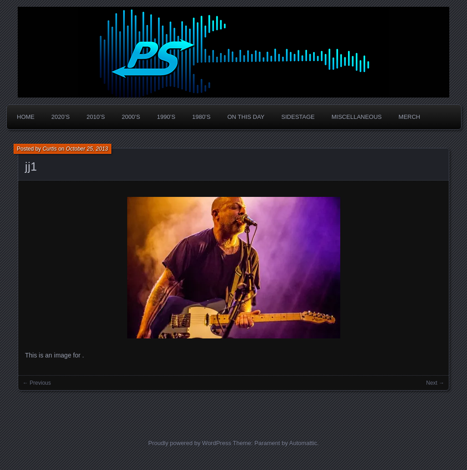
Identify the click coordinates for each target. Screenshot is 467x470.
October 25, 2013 (87, 149)
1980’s (201, 116)
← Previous (37, 383)
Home (26, 116)
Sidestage (297, 116)
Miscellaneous (357, 116)
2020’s (60, 116)
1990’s (166, 116)
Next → (435, 383)
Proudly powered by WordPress (189, 443)
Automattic (303, 443)
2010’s (95, 116)
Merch (409, 116)
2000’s (131, 116)
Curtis (50, 149)
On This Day (245, 116)
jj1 (31, 166)
